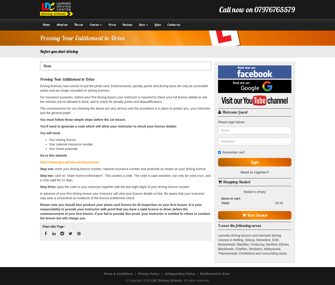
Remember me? (231, 152)
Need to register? (255, 172)
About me (62, 25)
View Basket (254, 215)
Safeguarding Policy (180, 274)
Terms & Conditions (118, 274)
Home (46, 25)
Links (157, 25)
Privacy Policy (148, 274)
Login (255, 162)
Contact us (173, 25)
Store (143, 25)
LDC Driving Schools (166, 280)
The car (78, 25)
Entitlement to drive (214, 274)
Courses (96, 25)
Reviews (127, 25)
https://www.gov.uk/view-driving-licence (69, 162)
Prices (112, 25)
